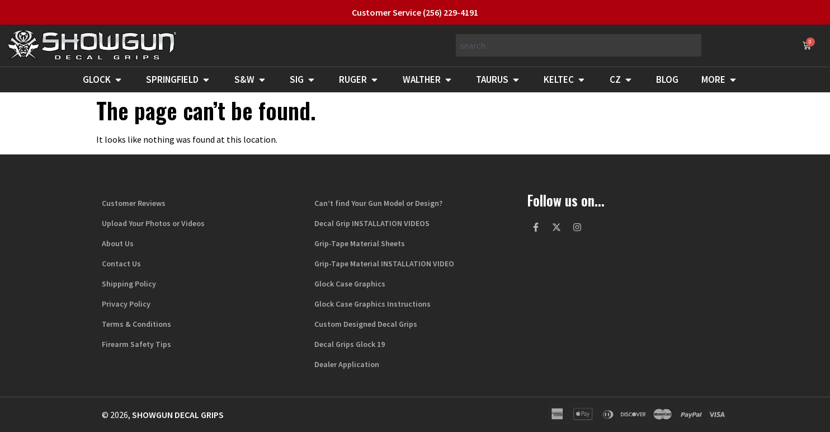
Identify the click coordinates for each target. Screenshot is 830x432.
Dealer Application (346, 364)
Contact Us (121, 264)
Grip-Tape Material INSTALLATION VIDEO (384, 264)
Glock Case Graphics (349, 284)
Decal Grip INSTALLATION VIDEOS (372, 223)
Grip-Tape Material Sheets (359, 243)
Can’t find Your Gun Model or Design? (378, 203)
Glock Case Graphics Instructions (372, 304)
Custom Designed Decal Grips (365, 324)
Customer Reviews (134, 203)
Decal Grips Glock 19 (349, 344)
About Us (118, 243)
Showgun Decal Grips (178, 414)
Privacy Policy (126, 304)
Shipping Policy (129, 284)
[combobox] (578, 45)
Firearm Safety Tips (136, 344)
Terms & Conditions (136, 324)
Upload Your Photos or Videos (153, 223)
